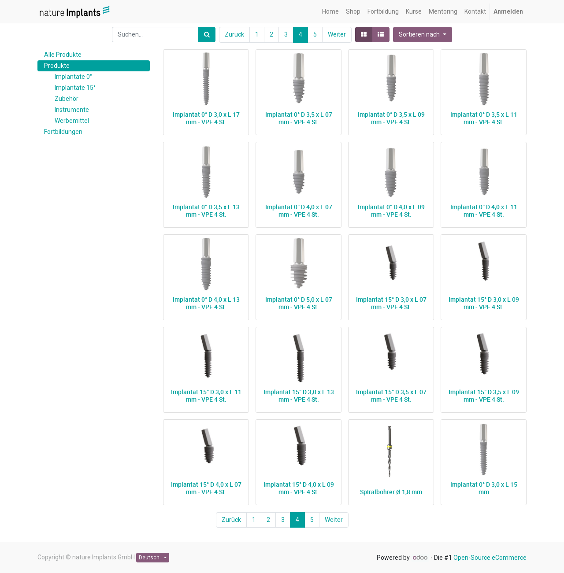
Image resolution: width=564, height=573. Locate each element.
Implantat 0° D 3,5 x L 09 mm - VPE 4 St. (391, 118)
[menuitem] (330, 12)
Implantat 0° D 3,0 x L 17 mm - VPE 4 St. (206, 118)
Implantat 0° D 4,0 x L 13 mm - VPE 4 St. (206, 303)
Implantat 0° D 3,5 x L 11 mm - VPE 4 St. (483, 118)
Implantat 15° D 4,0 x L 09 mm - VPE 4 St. (298, 488)
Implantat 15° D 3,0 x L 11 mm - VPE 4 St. (206, 395)
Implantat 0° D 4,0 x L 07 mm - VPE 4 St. (298, 210)
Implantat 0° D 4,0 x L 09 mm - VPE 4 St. (391, 210)
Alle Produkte (63, 54)
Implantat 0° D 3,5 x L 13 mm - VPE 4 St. (206, 210)
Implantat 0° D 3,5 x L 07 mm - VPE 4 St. (298, 118)
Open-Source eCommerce (490, 557)
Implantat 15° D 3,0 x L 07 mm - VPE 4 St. (391, 303)
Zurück (234, 34)
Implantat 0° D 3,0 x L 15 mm (483, 488)
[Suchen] (206, 34)
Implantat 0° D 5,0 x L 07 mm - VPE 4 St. (298, 303)
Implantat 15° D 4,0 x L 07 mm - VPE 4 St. (206, 488)
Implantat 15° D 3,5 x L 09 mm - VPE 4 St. (484, 395)
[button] (422, 34)
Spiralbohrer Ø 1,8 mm (391, 492)
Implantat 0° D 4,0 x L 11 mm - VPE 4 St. (483, 210)
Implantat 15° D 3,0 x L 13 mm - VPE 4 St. (298, 395)
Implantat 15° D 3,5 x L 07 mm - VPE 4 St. (391, 395)
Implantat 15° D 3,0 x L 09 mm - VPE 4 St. (484, 303)
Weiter (337, 34)
